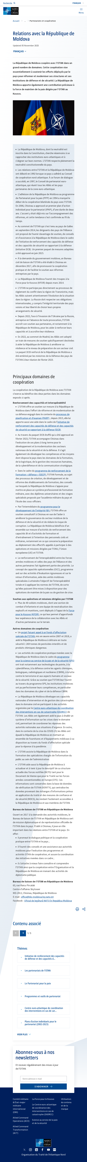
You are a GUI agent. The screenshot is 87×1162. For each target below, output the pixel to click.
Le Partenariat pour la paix (38, 983)
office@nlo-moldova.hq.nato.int (37, 896)
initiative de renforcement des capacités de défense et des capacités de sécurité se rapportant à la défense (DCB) (44, 425)
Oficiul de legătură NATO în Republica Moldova (48, 900)
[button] (78, 3)
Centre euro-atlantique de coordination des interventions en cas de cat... (44, 1009)
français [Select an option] (18, 51)
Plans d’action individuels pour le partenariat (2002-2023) (40, 1023)
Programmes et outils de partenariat (43, 996)
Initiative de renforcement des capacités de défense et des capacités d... (44, 957)
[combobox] (78, 3)
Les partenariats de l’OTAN (38, 970)
